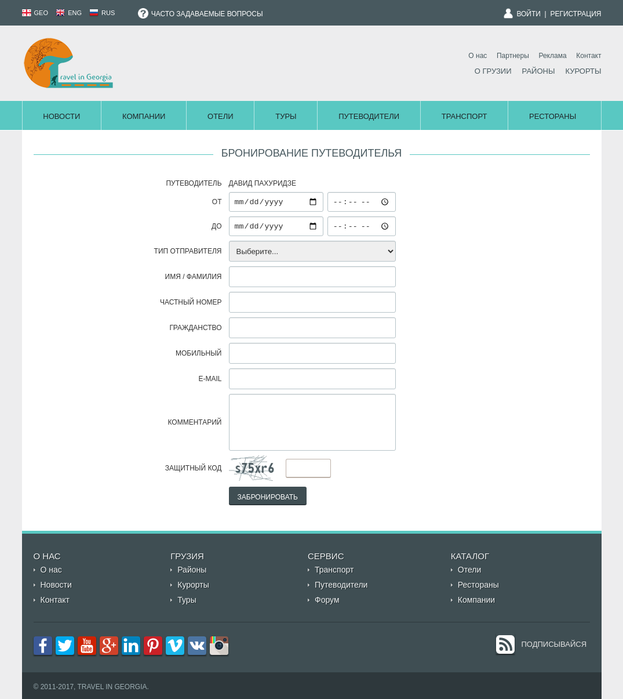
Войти (528, 14)
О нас (477, 56)
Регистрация (575, 14)
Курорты (583, 71)
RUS (102, 12)
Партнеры (513, 56)
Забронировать (268, 497)
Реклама (552, 56)
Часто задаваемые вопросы (200, 14)
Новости (61, 116)
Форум (327, 599)
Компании (143, 116)
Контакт (588, 56)
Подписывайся (554, 644)
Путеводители (368, 116)
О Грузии (493, 71)
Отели (220, 116)
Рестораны (552, 116)
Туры (285, 116)
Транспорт (464, 116)
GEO (35, 12)
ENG (69, 12)
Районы (538, 71)
